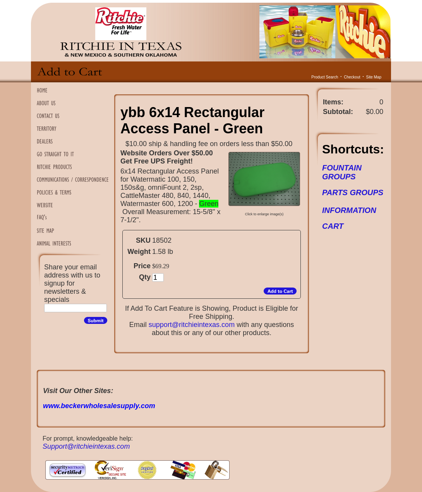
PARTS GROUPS (352, 192)
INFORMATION (349, 210)
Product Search (324, 77)
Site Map (373, 77)
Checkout (352, 77)
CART (332, 226)
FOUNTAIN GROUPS (342, 172)
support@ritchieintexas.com (192, 325)
